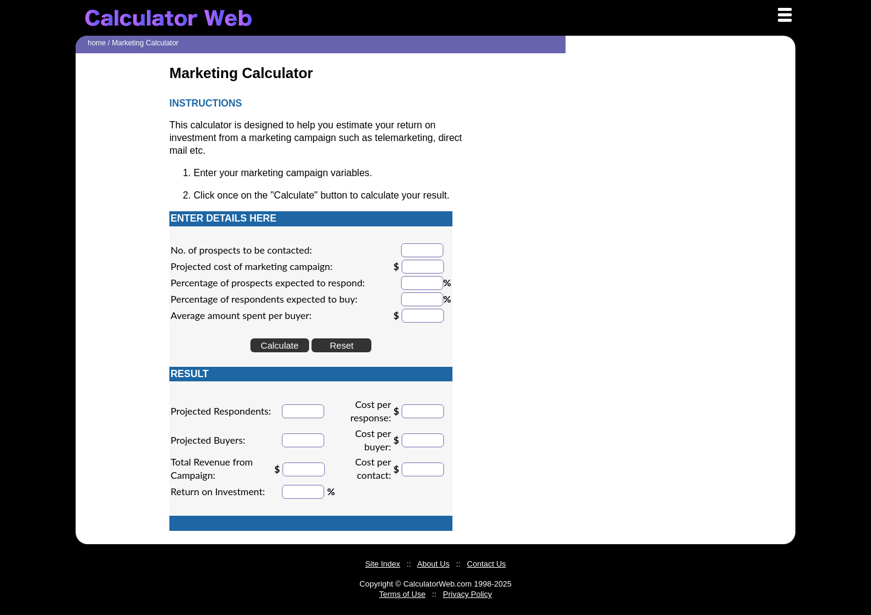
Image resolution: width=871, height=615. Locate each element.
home (97, 43)
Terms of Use (402, 594)
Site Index (382, 563)
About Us (433, 563)
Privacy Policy (467, 594)
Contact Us (486, 563)
